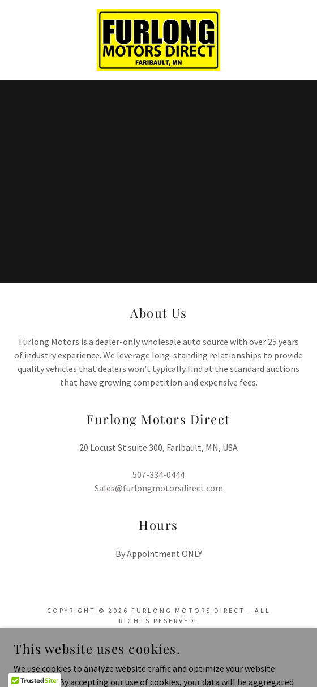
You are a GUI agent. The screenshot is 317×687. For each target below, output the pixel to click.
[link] (159, 40)
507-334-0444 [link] (158, 474)
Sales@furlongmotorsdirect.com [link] (159, 488)
